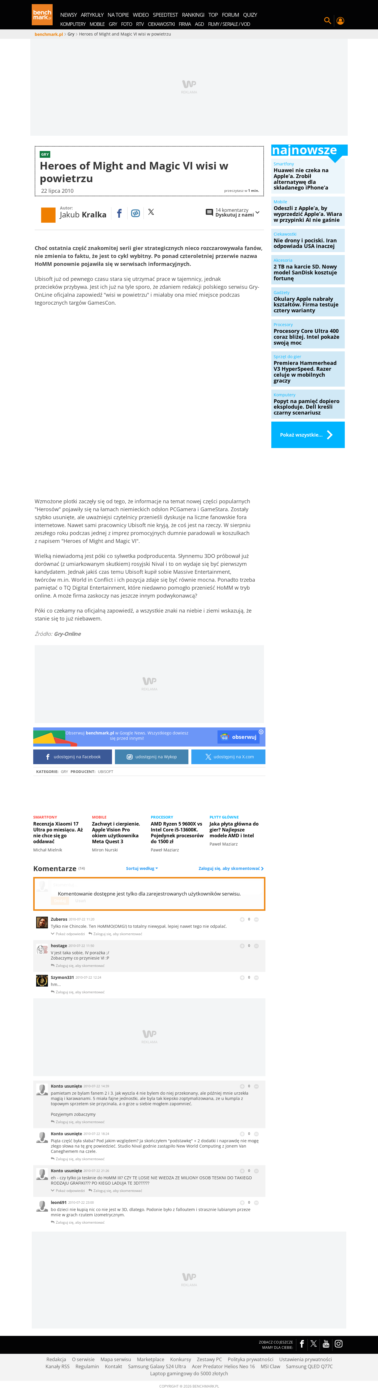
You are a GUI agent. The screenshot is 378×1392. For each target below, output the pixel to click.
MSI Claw (270, 1366)
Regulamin (87, 1366)
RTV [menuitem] (140, 24)
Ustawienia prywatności (305, 1359)
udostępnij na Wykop (152, 757)
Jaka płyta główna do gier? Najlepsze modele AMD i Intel (234, 830)
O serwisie (83, 1359)
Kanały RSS (58, 1366)
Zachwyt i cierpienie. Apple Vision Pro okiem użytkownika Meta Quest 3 (116, 833)
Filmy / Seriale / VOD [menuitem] (229, 24)
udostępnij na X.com (228, 757)
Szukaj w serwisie (327, 20)
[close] (261, 732)
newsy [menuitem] (68, 14)
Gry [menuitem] (113, 24)
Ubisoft (105, 771)
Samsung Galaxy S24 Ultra (157, 1366)
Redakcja (56, 1359)
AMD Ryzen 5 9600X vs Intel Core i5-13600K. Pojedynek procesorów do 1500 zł (177, 833)
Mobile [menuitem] (97, 24)
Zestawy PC (209, 1359)
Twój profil (340, 20)
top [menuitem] (213, 14)
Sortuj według (142, 868)
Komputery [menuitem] (73, 24)
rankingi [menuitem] (193, 14)
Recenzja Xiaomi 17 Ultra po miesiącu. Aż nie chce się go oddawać (58, 833)
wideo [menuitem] (141, 14)
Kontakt (113, 1366)
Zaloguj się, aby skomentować (230, 868)
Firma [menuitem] (185, 24)
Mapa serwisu (116, 1359)
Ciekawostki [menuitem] (161, 24)
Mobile (99, 817)
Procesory (162, 817)
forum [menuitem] (230, 14)
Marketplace (150, 1359)
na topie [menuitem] (118, 14)
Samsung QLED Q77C (309, 1366)
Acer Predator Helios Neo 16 (223, 1366)
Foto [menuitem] (126, 24)
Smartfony (45, 817)
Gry (64, 771)
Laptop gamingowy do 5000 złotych (189, 1373)
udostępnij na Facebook (73, 757)
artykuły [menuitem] (92, 14)
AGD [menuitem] (199, 24)
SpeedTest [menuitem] (165, 14)
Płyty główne (224, 817)
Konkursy (180, 1359)
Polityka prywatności (250, 1359)
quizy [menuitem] (250, 14)
